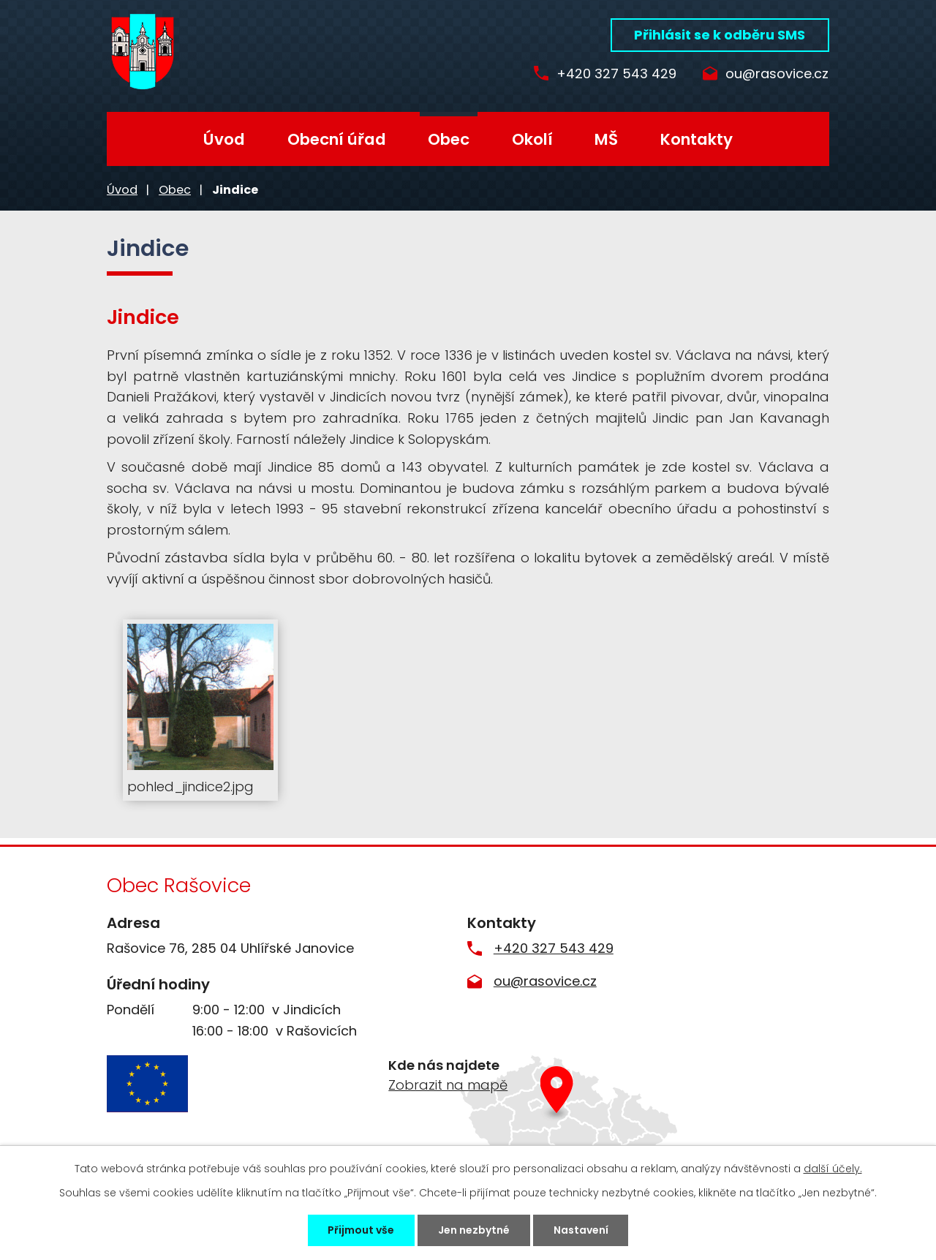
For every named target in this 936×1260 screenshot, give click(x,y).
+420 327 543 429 (613, 74)
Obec (448, 139)
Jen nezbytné (474, 1230)
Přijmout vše (361, 1230)
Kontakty (696, 139)
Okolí (532, 139)
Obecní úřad (336, 139)
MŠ (606, 139)
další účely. (833, 1168)
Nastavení (581, 1230)
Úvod (224, 139)
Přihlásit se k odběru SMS (719, 35)
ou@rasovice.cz (777, 74)
